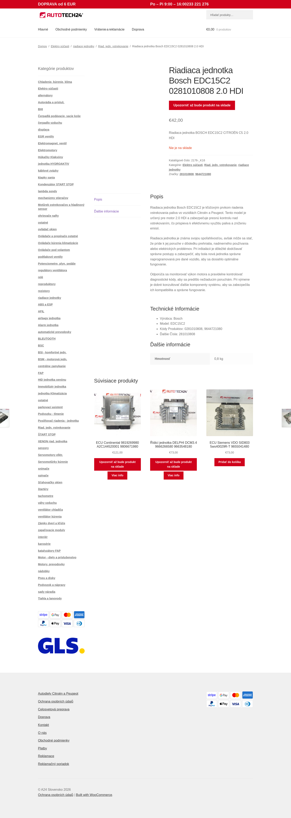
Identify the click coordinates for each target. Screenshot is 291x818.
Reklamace (46, 756)
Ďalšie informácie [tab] (106, 211)
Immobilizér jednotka (52, 386)
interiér (42, 537)
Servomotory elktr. (50, 455)
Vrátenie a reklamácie (109, 29)
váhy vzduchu (47, 502)
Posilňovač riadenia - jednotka (58, 420)
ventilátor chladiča (50, 509)
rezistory (44, 291)
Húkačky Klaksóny (50, 157)
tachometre (45, 496)
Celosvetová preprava (54, 709)
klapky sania (46, 177)
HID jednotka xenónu (52, 379)
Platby (42, 748)
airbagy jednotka (49, 318)
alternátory (45, 95)
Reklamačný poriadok (53, 764)
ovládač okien (47, 229)
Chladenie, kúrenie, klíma (55, 81)
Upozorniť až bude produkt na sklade (201, 105)
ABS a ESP (45, 304)
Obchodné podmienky (71, 29)
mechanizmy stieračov (53, 198)
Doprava (138, 29)
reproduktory (47, 284)
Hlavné (43, 29)
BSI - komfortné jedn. (52, 352)
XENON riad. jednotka (52, 441)
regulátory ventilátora (52, 270)
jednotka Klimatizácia (52, 393)
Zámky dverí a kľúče (51, 523)
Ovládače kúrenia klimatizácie (58, 243)
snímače (43, 468)
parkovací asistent (50, 407)
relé (40, 277)
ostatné (43, 222)
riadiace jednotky (83, 46)
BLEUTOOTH (47, 338)
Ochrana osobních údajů (55, 701)
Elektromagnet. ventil (52, 143)
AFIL (41, 311)
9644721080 (203, 174)
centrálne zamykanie (52, 366)
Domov (42, 46)
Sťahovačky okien (50, 482)
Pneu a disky (46, 578)
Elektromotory (47, 150)
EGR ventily (46, 136)
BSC (41, 345)
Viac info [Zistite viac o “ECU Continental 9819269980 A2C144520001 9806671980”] (117, 475)
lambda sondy (47, 191)
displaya (43, 129)
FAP (40, 373)
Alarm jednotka (48, 325)
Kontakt (43, 725)
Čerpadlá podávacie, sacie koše (59, 116)
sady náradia (46, 591)
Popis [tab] (98, 199)
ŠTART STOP (47, 434)
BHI (40, 109)
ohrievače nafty (48, 215)
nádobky (44, 571)
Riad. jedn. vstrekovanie (113, 46)
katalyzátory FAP (49, 550)
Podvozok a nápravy (51, 585)
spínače (43, 475)
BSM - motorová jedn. (52, 359)
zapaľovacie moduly (51, 530)
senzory (43, 448)
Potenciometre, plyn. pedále (57, 263)
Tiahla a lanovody (50, 598)
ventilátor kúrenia (50, 516)
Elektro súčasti (60, 46)
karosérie (44, 543)
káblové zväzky (48, 170)
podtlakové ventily (50, 256)
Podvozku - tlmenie (51, 413)
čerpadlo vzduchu (50, 122)
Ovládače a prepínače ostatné (58, 236)
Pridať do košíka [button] (229, 462)
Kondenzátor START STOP (56, 184)
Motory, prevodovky (51, 564)
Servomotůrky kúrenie (53, 461)
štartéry (43, 489)
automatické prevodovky (54, 332)
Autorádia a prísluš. (51, 102)
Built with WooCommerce (94, 795)
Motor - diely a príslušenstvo (57, 557)
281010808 (187, 174)
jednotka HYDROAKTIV (53, 163)
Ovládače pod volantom (54, 250)
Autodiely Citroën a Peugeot (58, 693)
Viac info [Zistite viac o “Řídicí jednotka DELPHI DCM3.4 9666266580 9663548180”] (173, 475)
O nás (42, 733)
